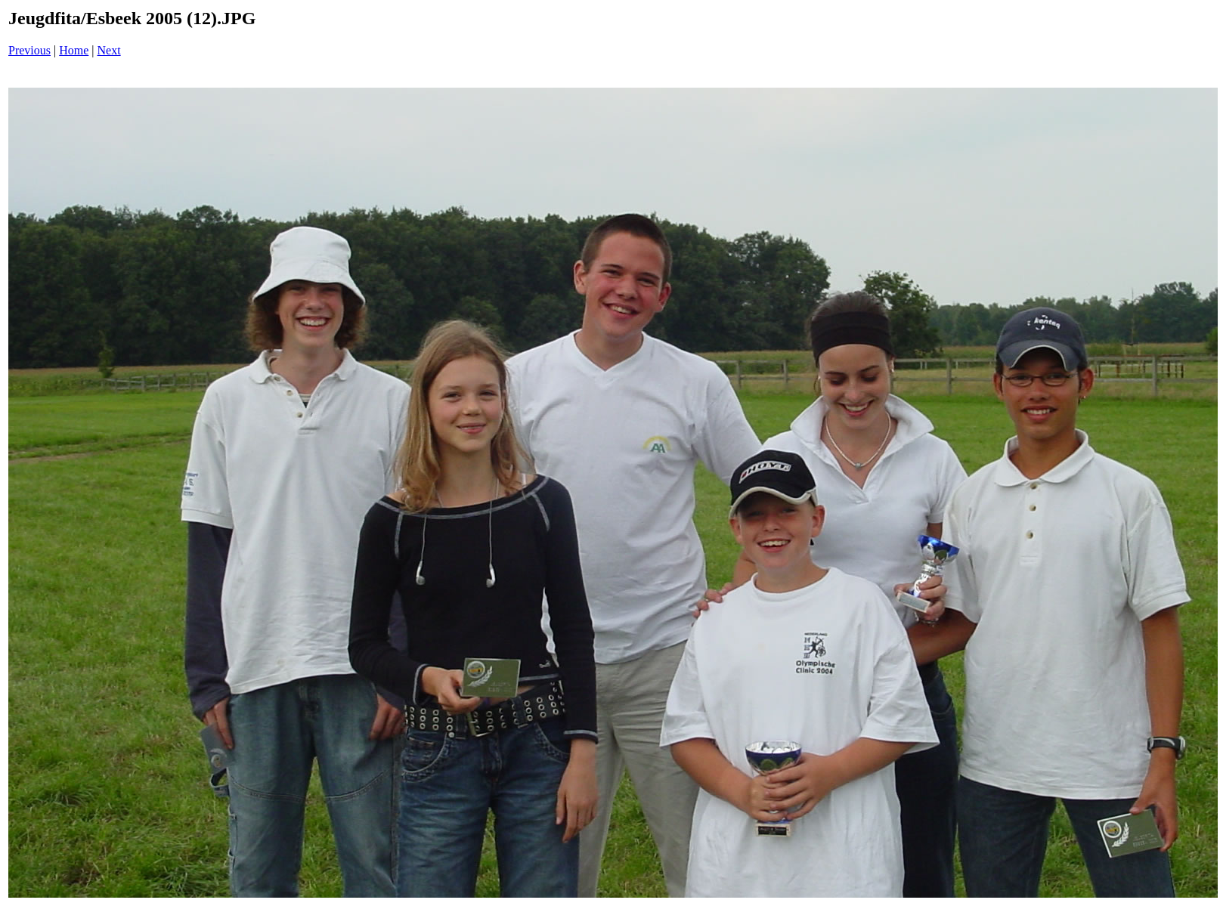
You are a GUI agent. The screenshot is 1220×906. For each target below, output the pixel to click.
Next (109, 50)
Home (73, 50)
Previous (29, 50)
